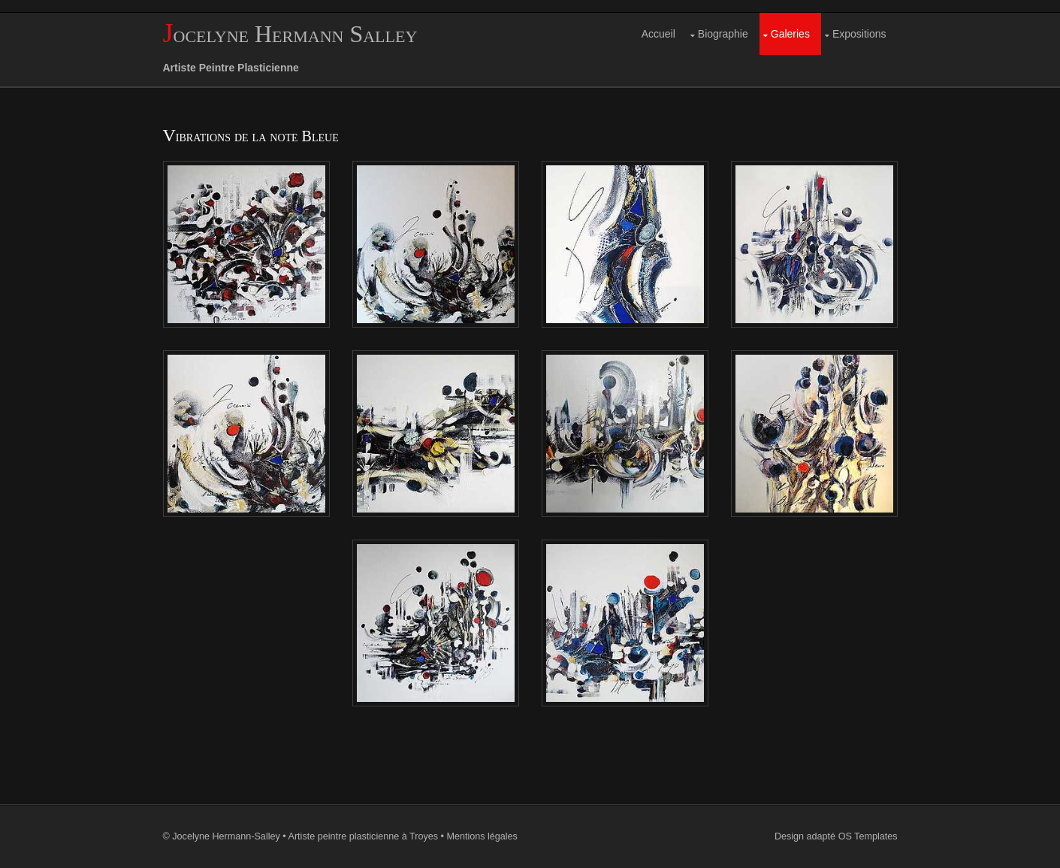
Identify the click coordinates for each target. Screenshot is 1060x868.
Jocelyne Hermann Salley (290, 33)
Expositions (859, 34)
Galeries (790, 34)
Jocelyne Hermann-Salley (226, 836)
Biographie (723, 34)
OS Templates (868, 836)
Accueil (658, 34)
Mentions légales (482, 836)
